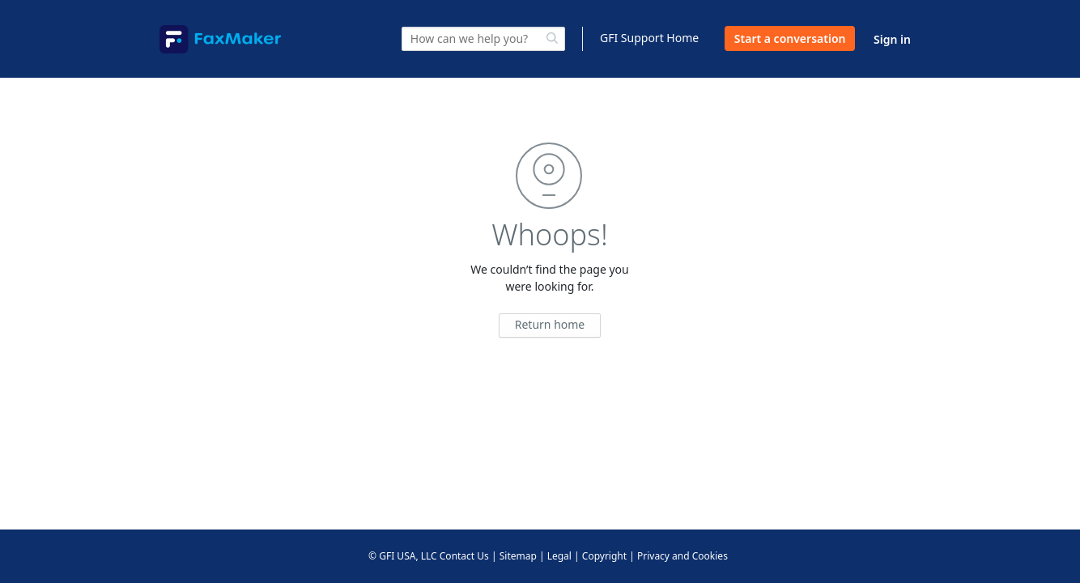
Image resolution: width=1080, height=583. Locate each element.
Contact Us (464, 556)
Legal (559, 556)
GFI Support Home (649, 37)
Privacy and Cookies (682, 556)
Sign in (892, 39)
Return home (550, 324)
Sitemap (518, 556)
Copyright (604, 556)
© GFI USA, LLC (402, 556)
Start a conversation (790, 38)
